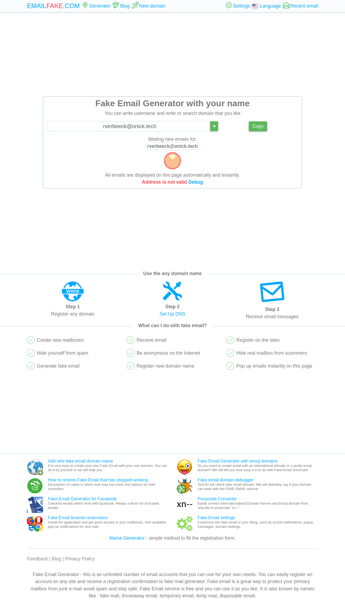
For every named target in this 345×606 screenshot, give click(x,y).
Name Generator (127, 538)
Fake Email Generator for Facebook (82, 499)
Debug (195, 182)
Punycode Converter (217, 499)
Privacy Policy (80, 559)
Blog (56, 559)
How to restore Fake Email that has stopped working (98, 480)
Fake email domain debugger (225, 480)
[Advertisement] (172, 54)
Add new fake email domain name (80, 461)
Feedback (37, 559)
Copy (257, 126)
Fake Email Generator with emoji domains (238, 461)
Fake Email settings (216, 517)
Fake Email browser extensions (78, 517)
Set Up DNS (172, 314)
